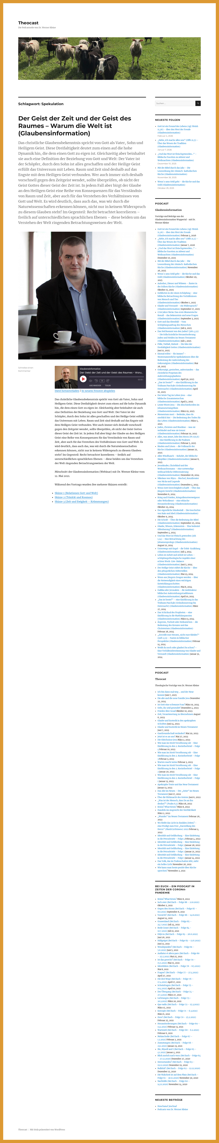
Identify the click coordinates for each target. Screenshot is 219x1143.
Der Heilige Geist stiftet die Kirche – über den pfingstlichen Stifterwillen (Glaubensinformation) (177, 570)
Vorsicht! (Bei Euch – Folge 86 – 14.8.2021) (179, 915)
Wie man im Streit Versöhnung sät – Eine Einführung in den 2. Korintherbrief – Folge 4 (179, 746)
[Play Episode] (83, 379)
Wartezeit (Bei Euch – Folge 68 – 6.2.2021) (178, 1030)
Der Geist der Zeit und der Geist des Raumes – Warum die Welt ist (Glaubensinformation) (74, 126)
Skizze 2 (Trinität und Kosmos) (74, 497)
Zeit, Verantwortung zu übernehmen (175, 714)
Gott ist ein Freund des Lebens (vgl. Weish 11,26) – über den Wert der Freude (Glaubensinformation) (178, 129)
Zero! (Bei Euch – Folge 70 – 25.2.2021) (177, 1017)
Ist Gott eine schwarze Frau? (171, 704)
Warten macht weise (167, 762)
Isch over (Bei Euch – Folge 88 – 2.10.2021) (178, 902)
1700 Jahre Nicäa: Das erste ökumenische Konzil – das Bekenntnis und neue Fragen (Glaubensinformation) (178, 315)
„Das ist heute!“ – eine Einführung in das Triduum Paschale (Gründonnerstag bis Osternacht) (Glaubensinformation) (178, 385)
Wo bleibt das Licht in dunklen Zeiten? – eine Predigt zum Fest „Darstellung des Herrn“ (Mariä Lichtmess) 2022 (177, 826)
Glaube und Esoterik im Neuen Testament (178, 727)
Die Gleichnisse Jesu (167, 740)
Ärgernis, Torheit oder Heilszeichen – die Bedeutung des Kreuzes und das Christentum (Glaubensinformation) (178, 625)
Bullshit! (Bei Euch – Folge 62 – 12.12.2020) (179, 1068)
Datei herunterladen (67, 390)
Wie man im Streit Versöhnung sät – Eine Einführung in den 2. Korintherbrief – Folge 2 (179, 768)
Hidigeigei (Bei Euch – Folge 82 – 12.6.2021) (179, 940)
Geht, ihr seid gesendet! (169, 708)
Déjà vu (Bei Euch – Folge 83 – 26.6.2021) (178, 934)
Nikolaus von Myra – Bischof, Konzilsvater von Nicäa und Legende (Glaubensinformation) (178, 481)
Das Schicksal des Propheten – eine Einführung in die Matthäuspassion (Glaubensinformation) (175, 615)
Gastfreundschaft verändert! (171, 733)
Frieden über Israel (167, 711)
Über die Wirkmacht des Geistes (173, 797)
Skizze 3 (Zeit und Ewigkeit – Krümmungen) (82, 501)
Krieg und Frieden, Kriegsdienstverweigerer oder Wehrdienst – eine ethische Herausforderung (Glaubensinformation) (179, 500)
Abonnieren (95, 385)
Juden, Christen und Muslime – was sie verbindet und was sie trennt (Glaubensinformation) (176, 430)
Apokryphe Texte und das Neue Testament (178, 784)
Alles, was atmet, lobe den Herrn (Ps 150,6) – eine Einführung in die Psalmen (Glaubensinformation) (178, 440)
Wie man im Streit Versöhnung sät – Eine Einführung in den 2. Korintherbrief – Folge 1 (179, 778)
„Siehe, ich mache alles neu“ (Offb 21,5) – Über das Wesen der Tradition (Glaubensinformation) (178, 143)
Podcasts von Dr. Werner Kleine (173, 1109)
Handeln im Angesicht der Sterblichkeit (177, 810)
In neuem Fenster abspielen (98, 390)
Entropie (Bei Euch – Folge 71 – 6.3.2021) (178, 1011)
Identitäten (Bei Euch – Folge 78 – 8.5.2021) (179, 966)
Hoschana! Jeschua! (167, 1106)
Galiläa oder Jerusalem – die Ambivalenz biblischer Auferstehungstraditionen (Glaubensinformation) (177, 593)
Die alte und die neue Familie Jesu (174, 698)
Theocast (28, 22)
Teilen (108, 385)
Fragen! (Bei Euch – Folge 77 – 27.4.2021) (178, 972)
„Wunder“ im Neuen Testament (173, 816)
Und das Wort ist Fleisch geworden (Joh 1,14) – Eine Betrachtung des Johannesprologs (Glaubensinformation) (178, 539)
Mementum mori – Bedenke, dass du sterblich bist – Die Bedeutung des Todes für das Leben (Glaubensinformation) (179, 417)
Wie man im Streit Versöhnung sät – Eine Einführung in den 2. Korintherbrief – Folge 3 (179, 755)
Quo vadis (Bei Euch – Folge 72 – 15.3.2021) (179, 1004)
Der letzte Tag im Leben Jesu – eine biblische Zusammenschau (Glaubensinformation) (175, 398)
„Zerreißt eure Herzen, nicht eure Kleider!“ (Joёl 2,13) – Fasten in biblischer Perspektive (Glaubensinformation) (178, 638)
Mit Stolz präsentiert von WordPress (47, 1129)
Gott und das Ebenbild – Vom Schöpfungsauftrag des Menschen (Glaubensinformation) (174, 325)
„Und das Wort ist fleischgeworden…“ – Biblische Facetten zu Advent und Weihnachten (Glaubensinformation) (177, 157)
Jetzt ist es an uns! (166, 736)
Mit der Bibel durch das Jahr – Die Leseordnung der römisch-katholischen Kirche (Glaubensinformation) (177, 171)
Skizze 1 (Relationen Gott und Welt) (76, 493)
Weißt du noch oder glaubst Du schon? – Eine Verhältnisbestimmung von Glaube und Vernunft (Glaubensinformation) (179, 650)
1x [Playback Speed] (102, 381)
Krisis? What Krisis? (167, 807)
